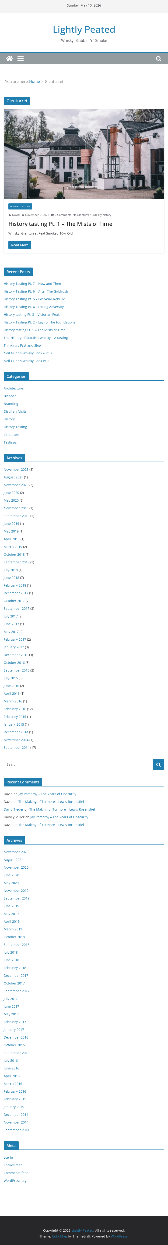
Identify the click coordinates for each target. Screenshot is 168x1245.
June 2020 (11, 492)
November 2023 (16, 469)
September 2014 (16, 747)
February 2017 (15, 639)
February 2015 (15, 716)
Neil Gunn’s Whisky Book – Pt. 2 (28, 353)
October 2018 (14, 554)
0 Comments (61, 215)
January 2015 (14, 724)
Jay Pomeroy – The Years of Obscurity (47, 794)
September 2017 (16, 608)
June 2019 (11, 523)
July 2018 (11, 570)
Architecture (13, 388)
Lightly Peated (84, 29)
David (16, 215)
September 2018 (16, 562)
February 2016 (15, 709)
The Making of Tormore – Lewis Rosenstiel (51, 801)
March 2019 (13, 546)
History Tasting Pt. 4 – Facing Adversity (34, 307)
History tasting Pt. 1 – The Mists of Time (60, 224)
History (9, 419)
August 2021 (13, 477)
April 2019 (12, 539)
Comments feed (16, 1173)
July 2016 (11, 678)
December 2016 (16, 655)
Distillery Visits (15, 411)
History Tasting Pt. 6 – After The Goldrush (36, 291)
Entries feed (13, 1165)
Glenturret (84, 215)
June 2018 (11, 577)
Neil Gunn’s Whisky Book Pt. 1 (27, 361)
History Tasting (20, 206)
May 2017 (11, 631)
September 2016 (16, 670)
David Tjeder (14, 809)
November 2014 (16, 740)
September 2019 (16, 516)
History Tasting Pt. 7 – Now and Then (32, 283)
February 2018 (15, 585)
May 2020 (11, 500)
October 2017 (14, 601)
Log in (8, 1157)
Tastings (10, 442)
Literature (11, 434)
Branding (11, 403)
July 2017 (11, 616)
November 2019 (16, 508)
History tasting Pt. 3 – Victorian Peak (32, 314)
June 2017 (11, 624)
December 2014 (16, 732)
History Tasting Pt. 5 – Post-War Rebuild (34, 299)
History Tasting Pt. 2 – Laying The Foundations (39, 322)
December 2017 (16, 593)
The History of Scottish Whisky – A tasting (36, 337)
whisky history (102, 215)
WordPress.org (15, 1180)
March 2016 (13, 701)
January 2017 (14, 647)
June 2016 (11, 685)
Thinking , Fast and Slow (23, 345)
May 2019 (11, 531)
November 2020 (16, 485)
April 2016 (12, 693)
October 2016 (14, 662)
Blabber (10, 396)
